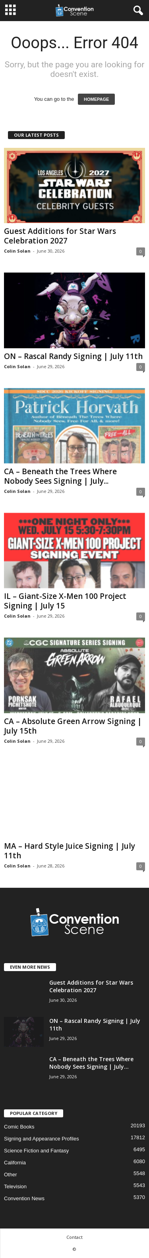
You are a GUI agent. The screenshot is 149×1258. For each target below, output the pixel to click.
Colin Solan (17, 251)
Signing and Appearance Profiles (41, 1139)
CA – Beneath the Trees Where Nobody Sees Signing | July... (60, 476)
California (15, 1163)
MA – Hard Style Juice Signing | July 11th (69, 851)
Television (15, 1186)
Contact (74, 1237)
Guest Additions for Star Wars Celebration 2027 (60, 236)
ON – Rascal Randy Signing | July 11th (73, 356)
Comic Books (19, 1127)
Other (10, 1175)
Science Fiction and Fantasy (36, 1151)
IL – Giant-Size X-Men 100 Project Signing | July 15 (65, 601)
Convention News (24, 1198)
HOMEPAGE (96, 99)
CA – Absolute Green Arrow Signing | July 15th (73, 726)
